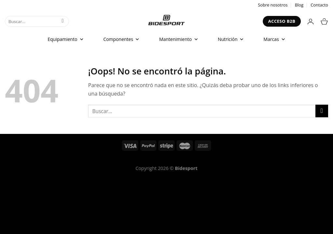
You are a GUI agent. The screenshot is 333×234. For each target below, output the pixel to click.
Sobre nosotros (272, 5)
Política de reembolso (75, 158)
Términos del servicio (130, 158)
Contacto (319, 5)
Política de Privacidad (186, 158)
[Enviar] (62, 21)
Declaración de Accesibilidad (250, 158)
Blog (299, 5)
